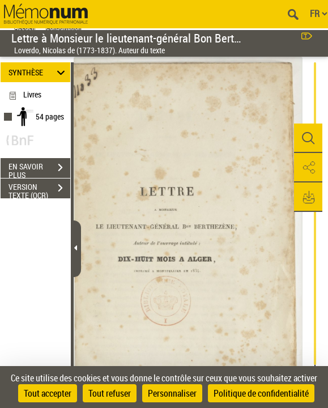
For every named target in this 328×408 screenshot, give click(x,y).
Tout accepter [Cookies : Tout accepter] (47, 393)
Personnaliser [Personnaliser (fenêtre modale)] (172, 393)
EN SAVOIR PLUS (39, 169)
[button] (308, 138)
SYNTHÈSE (38, 72)
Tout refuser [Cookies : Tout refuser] (109, 393)
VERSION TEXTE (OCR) (39, 189)
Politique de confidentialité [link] (261, 393)
